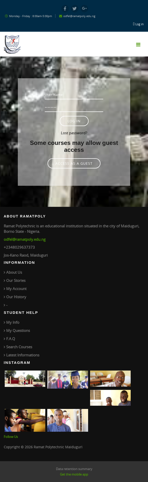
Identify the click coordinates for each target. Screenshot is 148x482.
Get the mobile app (74, 474)
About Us (14, 272)
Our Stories (15, 280)
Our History (16, 296)
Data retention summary (74, 469)
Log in (139, 24)
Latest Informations (22, 354)
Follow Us (11, 436)
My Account (16, 288)
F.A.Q (10, 338)
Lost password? (74, 132)
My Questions (18, 330)
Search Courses (19, 346)
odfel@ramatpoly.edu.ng (25, 239)
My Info (12, 322)
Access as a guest (74, 163)
